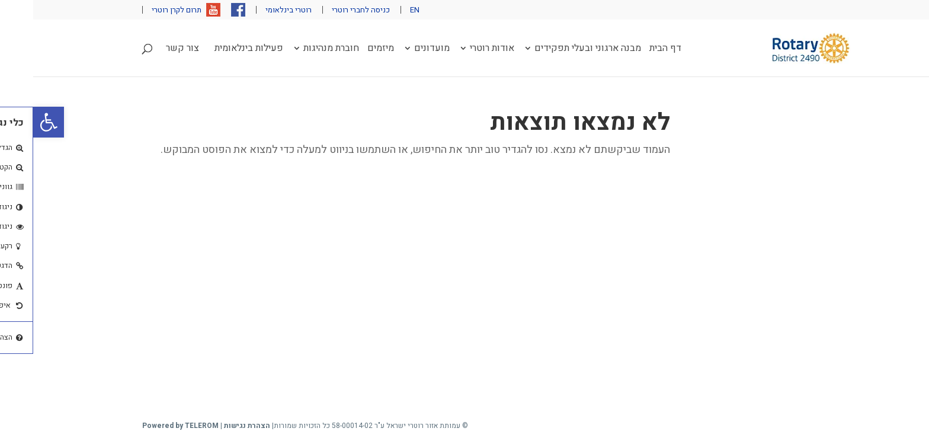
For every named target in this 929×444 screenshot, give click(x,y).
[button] (15, 122)
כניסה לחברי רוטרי (328, 10)
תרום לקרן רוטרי (143, 10)
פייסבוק (205, 10)
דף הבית (632, 49)
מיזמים (347, 49)
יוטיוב (180, 10)
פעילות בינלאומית (215, 49)
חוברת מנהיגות (298, 49)
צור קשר (149, 49)
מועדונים (399, 49)
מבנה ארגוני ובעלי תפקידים (554, 49)
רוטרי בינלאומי (255, 10)
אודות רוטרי (459, 49)
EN (381, 10)
